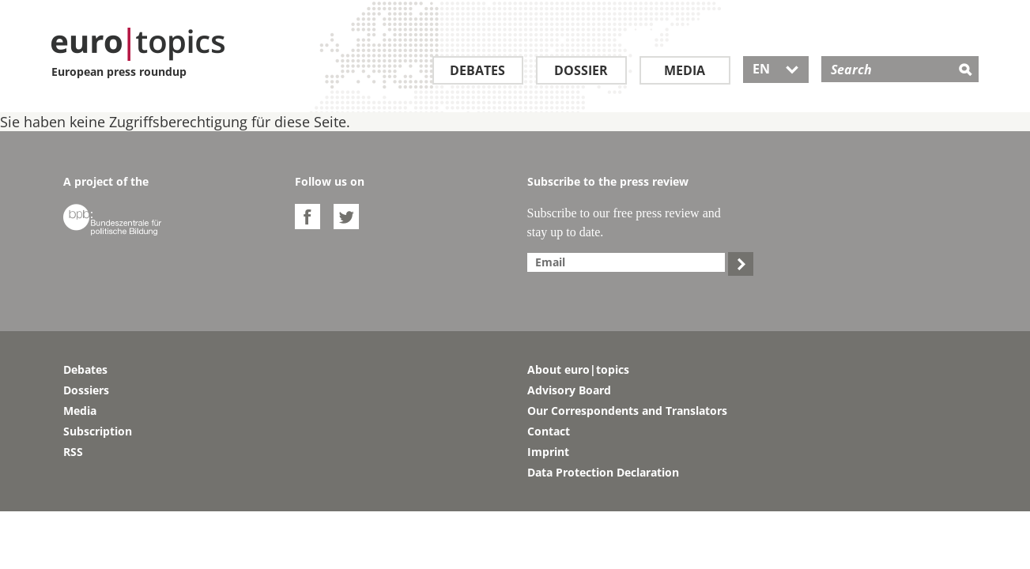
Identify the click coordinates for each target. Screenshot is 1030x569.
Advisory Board (569, 390)
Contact (548, 431)
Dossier (581, 70)
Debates (477, 70)
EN (776, 68)
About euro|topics (578, 369)
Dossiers (86, 390)
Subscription (97, 431)
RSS (73, 451)
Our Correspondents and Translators (627, 410)
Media (684, 70)
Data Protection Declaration (603, 472)
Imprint (548, 451)
